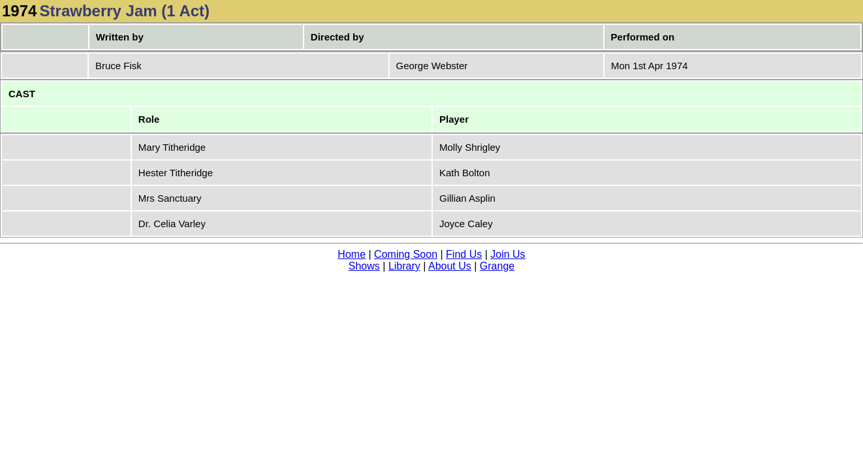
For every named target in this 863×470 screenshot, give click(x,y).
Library (404, 266)
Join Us (507, 254)
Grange (497, 266)
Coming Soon (405, 254)
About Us (449, 266)
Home (351, 254)
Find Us (464, 254)
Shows (364, 266)
